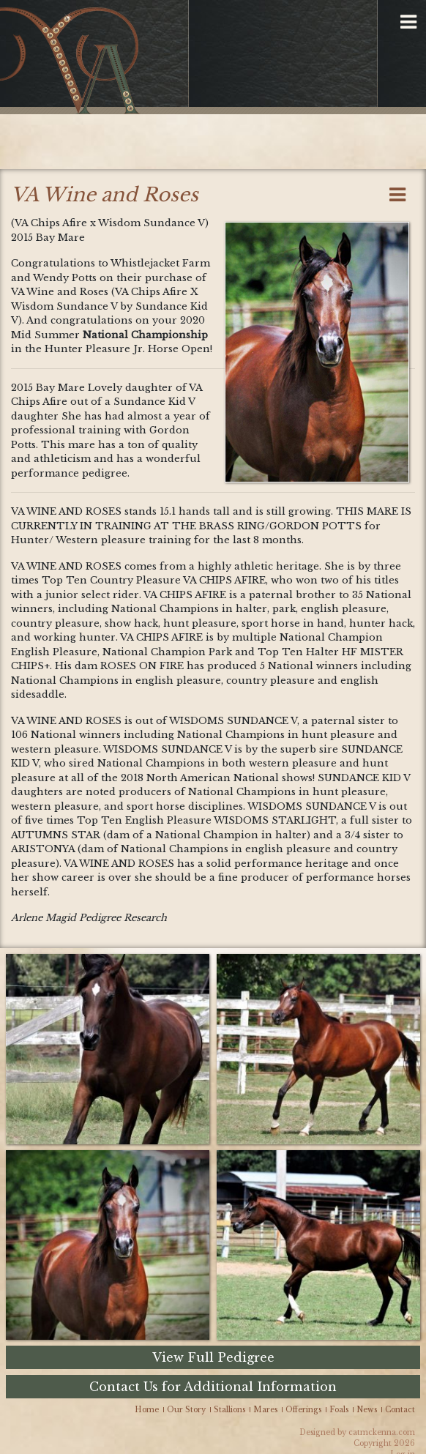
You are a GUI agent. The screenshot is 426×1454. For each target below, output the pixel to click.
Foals (338, 1409)
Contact (400, 1409)
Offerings (303, 1409)
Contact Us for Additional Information (213, 1386)
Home (147, 1409)
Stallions (229, 1409)
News (366, 1409)
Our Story (186, 1409)
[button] (408, 22)
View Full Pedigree (213, 1357)
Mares (265, 1409)
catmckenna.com (381, 1432)
